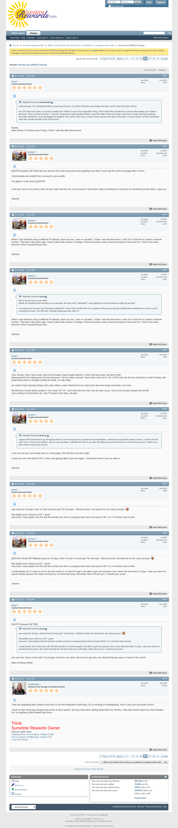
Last (164, 58)
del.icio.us (19, 785)
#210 (165, 678)
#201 (165, 75)
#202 (165, 146)
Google (18, 794)
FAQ (23, 38)
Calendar (31, 38)
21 (145, 58)
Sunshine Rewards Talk (33, 45)
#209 (165, 599)
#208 (165, 533)
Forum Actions (56, 38)
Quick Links (71, 38)
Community (41, 38)
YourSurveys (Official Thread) (32, 64)
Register (161, 2)
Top (165, 762)
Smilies (138, 784)
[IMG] (137, 787)
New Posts (15, 38)
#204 (165, 270)
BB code (138, 781)
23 (154, 58)
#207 (165, 483)
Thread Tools (150, 70)
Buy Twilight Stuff (44, 734)
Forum (33, 33)
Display (161, 70)
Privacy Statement (153, 806)
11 (133, 58)
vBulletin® (88, 819)
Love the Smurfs (19, 739)
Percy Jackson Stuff (21, 737)
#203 (165, 214)
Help (149, 2)
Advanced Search (160, 38)
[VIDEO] (138, 790)
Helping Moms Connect (23, 734)
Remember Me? (116, 6)
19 (137, 58)
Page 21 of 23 (109, 58)
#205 (165, 350)
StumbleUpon (21, 789)
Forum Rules (140, 798)
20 (141, 58)
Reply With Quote (158, 140)
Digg (17, 781)
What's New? (18, 33)
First (120, 58)
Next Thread (97, 769)
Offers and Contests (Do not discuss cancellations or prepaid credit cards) (81, 45)
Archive (140, 806)
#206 (165, 409)
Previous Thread (82, 769)
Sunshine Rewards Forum (124, 806)
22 (149, 58)
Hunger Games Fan (42, 737)
